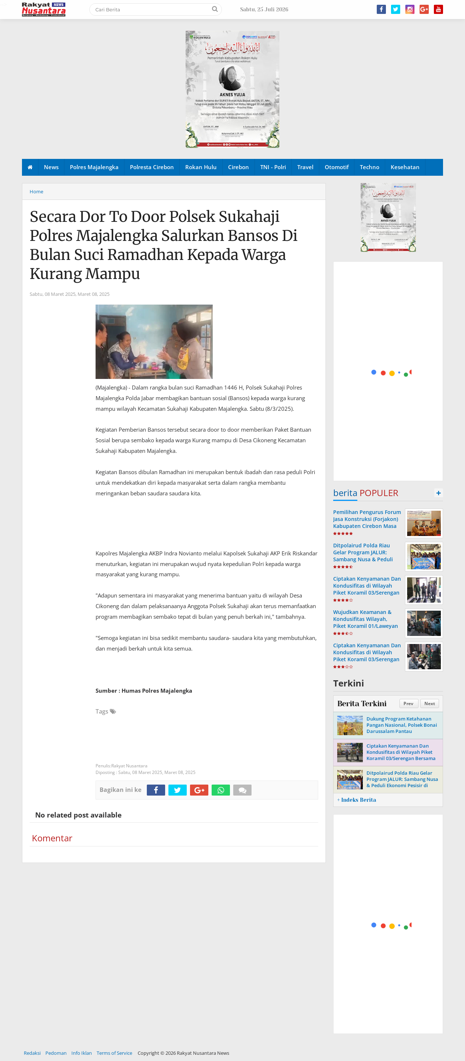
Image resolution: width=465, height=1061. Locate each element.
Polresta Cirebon (152, 167)
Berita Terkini (361, 703)
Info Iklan (81, 1053)
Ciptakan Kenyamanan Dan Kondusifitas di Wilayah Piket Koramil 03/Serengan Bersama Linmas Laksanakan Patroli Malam (401, 758)
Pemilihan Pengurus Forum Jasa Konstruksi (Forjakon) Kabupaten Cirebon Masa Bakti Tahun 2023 (367, 523)
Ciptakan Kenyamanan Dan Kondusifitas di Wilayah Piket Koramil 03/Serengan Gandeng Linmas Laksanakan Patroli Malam (367, 592)
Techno (369, 167)
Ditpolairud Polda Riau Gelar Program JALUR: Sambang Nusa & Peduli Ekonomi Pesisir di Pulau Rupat (364, 559)
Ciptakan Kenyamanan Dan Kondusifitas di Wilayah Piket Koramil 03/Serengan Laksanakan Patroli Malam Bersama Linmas (367, 659)
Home (36, 191)
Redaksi (32, 1053)
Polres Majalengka (94, 167)
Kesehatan (405, 167)
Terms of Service (114, 1053)
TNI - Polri (273, 167)
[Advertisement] (388, 371)
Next (429, 703)
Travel (305, 167)
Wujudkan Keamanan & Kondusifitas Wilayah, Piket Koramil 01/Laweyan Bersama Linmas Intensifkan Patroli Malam (365, 626)
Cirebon (238, 167)
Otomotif (337, 167)
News (51, 167)
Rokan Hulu (201, 167)
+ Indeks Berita (356, 800)
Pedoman (56, 1053)
